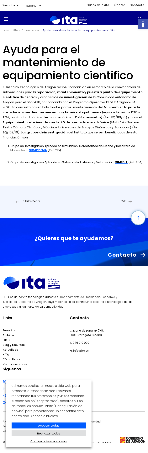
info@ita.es (81, 350)
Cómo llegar (11, 359)
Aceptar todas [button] (48, 425)
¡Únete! (119, 5)
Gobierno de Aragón (32, 302)
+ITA (6, 354)
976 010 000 (81, 342)
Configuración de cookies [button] (48, 441)
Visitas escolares (15, 364)
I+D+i (6, 340)
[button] (143, 24)
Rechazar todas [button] (48, 433)
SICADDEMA (38, 150)
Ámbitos (8, 335)
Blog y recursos (14, 345)
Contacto (137, 5)
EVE (122, 201)
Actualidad (10, 349)
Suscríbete (10, 6)
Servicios (9, 330)
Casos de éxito (98, 5)
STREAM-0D (31, 201)
